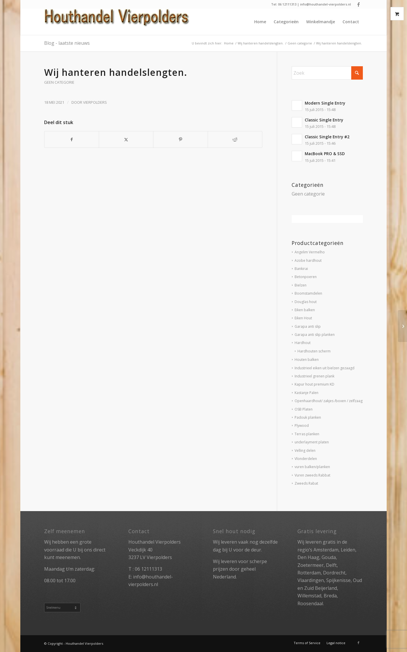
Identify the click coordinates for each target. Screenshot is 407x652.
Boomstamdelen (308, 293)
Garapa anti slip (308, 326)
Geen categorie (59, 82)
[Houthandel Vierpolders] (116, 22)
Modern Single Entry (325, 103)
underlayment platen (312, 442)
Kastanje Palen (306, 392)
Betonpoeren (306, 276)
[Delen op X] (126, 139)
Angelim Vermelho (310, 252)
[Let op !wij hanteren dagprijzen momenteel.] (402, 326)
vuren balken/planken (312, 466)
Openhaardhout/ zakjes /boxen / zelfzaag (329, 400)
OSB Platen (304, 409)
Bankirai (301, 268)
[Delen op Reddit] (235, 139)
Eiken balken (305, 309)
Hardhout (303, 342)
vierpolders (95, 102)
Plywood (302, 425)
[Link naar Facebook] (358, 4)
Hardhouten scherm (314, 351)
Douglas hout (306, 301)
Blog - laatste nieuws (67, 43)
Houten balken (307, 359)
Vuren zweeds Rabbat (312, 475)
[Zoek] (327, 73)
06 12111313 (148, 569)
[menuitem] (260, 22)
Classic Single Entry (324, 120)
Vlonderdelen (306, 458)
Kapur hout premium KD (314, 384)
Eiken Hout (303, 318)
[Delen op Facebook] (71, 139)
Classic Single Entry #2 (327, 136)
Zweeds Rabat (306, 483)
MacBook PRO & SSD (325, 153)
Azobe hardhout (308, 260)
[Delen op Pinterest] (180, 139)
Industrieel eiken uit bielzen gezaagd (324, 368)
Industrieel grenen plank (314, 376)
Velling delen (305, 450)
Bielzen (300, 285)
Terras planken (307, 433)
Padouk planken (308, 417)
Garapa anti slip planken (315, 334)
